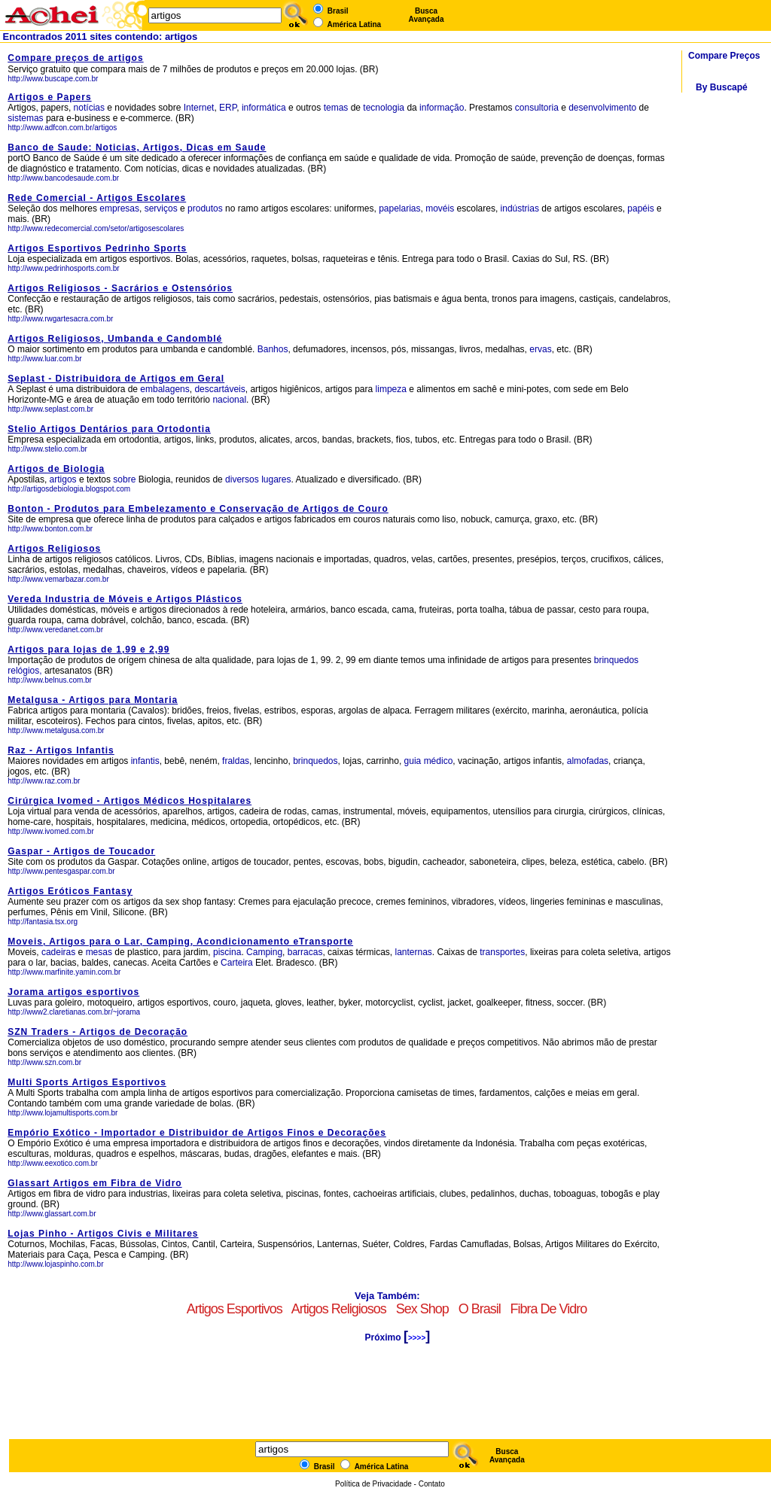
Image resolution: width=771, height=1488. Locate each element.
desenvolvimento (602, 107)
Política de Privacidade (373, 1484)
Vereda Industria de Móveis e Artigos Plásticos (125, 599)
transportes (502, 952)
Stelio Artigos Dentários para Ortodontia (109, 429)
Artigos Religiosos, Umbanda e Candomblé (115, 338)
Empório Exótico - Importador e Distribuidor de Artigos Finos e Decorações (197, 1132)
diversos (242, 479)
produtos (205, 208)
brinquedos (616, 660)
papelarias (399, 208)
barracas (305, 952)
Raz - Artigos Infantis (61, 750)
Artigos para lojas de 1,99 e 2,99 (88, 649)
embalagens (164, 389)
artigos (63, 479)
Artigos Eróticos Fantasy (70, 891)
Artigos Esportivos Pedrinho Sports (97, 248)
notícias (89, 107)
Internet (199, 107)
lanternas (413, 952)
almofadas (587, 761)
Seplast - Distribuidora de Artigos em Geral (116, 378)
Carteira (237, 962)
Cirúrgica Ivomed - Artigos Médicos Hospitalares (129, 801)
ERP (227, 107)
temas (336, 107)
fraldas (235, 761)
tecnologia (383, 107)
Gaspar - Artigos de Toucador (81, 851)
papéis (640, 208)
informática (264, 107)
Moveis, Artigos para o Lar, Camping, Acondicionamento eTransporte (180, 941)
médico (438, 761)
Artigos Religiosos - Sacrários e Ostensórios (120, 288)
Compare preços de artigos (75, 58)
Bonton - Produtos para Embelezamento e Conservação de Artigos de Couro (198, 509)
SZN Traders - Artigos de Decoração (97, 1032)
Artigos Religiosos (54, 548)
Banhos (273, 349)
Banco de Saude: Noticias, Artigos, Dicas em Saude (137, 147)
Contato (432, 1484)
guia (413, 761)
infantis (145, 761)
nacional (229, 399)
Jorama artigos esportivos (73, 992)
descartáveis (219, 389)
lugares (276, 479)
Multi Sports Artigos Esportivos (87, 1082)
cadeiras (58, 952)
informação (441, 107)
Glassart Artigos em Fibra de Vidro (94, 1183)
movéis (439, 208)
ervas (540, 349)
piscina (227, 952)
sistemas (25, 118)
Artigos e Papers (49, 97)
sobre (124, 479)
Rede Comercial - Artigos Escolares (97, 198)
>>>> (416, 1338)
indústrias (520, 208)
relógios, (24, 670)
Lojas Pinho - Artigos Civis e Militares (103, 1233)
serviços (161, 208)
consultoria (537, 107)
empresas (119, 208)
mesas (99, 952)
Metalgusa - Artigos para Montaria (93, 700)
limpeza (391, 389)
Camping (264, 952)
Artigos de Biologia (56, 469)
